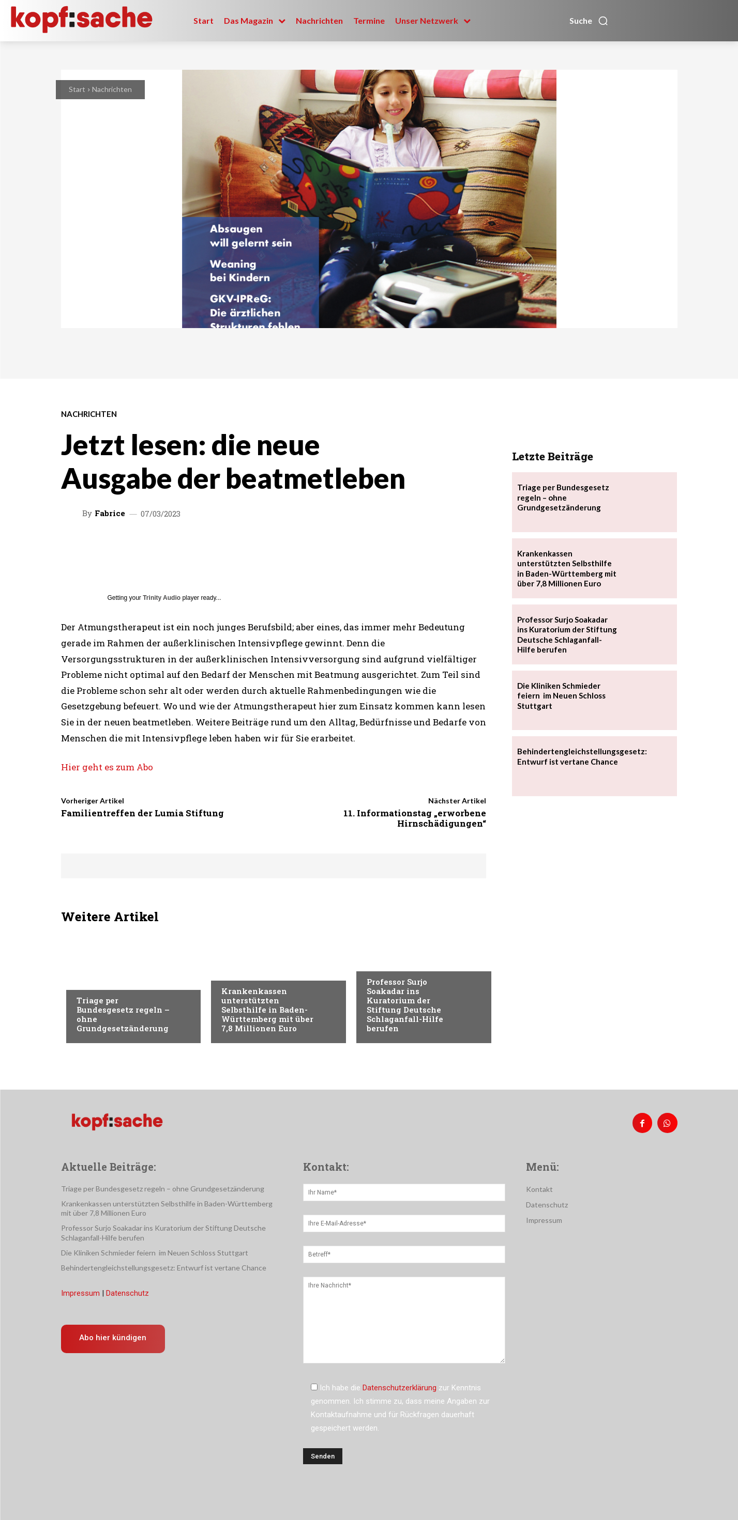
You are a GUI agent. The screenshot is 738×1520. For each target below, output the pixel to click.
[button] (589, 20)
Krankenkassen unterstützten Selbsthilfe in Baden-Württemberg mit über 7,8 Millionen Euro (267, 1009)
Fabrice (110, 513)
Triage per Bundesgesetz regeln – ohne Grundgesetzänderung (123, 1014)
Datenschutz (127, 1293)
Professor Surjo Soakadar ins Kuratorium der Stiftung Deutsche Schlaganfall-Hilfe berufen (405, 1004)
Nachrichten (112, 89)
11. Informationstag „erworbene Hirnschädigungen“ (414, 818)
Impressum (80, 1293)
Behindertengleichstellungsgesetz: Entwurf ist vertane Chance (582, 756)
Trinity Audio (161, 597)
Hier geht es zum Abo (107, 767)
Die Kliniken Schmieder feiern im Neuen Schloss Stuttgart (561, 695)
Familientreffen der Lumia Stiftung (142, 813)
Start (77, 89)
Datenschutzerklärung (399, 1387)
